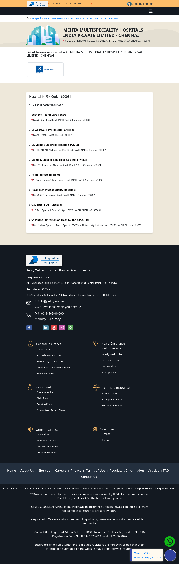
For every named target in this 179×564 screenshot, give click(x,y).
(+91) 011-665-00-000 (77, 3)
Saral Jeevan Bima (112, 399)
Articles (154, 470)
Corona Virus (109, 366)
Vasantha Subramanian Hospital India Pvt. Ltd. (60, 220)
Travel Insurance (46, 373)
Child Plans (43, 398)
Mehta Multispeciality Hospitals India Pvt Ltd (59, 159)
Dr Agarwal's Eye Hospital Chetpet (52, 129)
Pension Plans (44, 404)
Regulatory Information (127, 470)
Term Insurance (110, 393)
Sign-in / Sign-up (140, 3)
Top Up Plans (109, 372)
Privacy (76, 470)
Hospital (36, 18)
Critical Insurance (111, 360)
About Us (27, 470)
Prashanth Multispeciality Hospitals (53, 190)
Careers (60, 470)
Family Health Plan (112, 354)
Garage (106, 440)
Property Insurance (47, 452)
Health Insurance (111, 348)
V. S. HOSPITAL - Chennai (46, 205)
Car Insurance (44, 349)
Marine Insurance (46, 440)
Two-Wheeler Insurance (50, 355)
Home (12, 470)
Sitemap (44, 470)
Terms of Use (95, 470)
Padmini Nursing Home (46, 175)
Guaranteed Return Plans (51, 410)
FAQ (166, 470)
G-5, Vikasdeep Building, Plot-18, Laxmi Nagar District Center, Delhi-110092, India (71, 295)
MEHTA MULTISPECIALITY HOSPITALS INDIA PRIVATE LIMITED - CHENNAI (81, 18)
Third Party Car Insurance (51, 361)
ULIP (39, 416)
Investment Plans (46, 392)
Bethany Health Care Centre (48, 114)
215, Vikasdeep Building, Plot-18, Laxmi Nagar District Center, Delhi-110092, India (71, 282)
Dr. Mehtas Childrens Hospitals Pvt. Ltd (55, 144)
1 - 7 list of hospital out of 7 (46, 105)
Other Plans (43, 434)
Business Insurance (47, 446)
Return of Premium (112, 405)
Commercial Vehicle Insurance (53, 367)
